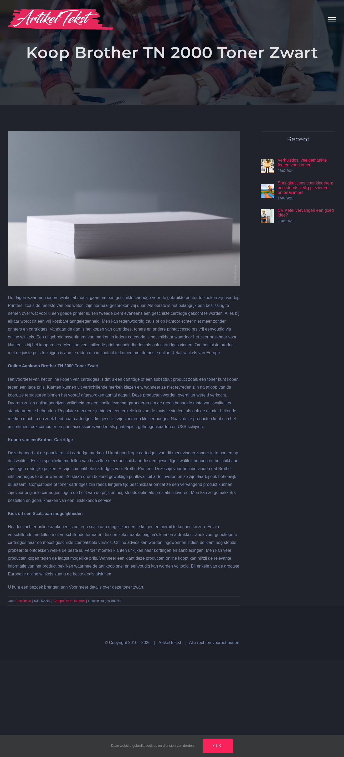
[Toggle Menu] (332, 19)
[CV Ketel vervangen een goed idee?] (267, 213)
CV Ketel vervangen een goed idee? (306, 212)
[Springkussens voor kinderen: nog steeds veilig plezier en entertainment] (267, 188)
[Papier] (124, 208)
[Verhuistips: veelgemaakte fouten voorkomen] (267, 163)
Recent (298, 139)
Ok (218, 746)
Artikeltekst (23, 601)
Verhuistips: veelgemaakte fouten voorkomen (302, 162)
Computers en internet (69, 601)
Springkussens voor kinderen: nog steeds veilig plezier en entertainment (305, 188)
